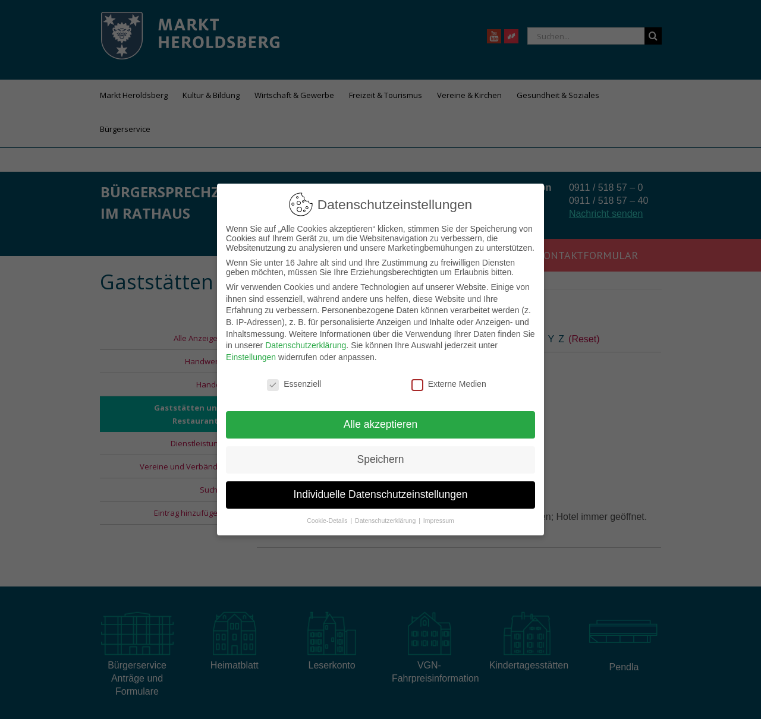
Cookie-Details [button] (328, 520)
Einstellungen (251, 356)
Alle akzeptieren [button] (381, 424)
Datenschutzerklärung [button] (386, 520)
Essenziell (294, 383)
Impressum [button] (438, 520)
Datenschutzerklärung (305, 345)
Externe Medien (448, 383)
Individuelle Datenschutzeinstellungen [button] (381, 494)
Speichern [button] (380, 459)
